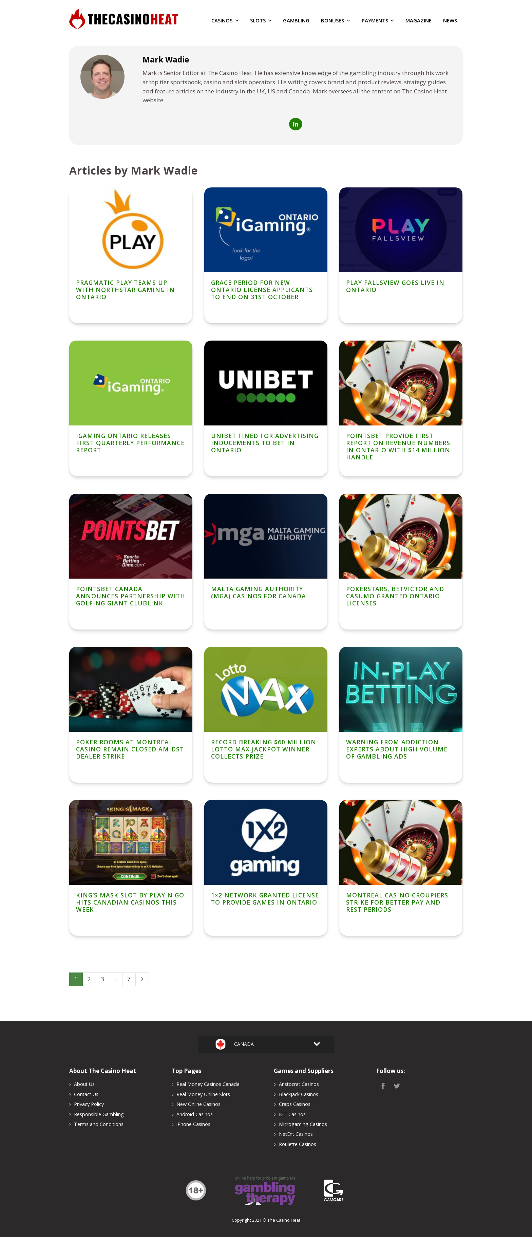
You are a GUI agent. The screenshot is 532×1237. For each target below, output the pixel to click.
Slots (260, 20)
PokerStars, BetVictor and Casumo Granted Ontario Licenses (395, 596)
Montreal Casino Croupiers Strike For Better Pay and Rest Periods (397, 902)
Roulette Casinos (297, 1144)
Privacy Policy (89, 1104)
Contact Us (86, 1094)
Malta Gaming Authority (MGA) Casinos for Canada (258, 592)
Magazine (418, 20)
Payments (378, 20)
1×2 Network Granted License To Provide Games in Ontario (265, 898)
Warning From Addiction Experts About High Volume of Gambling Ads (397, 749)
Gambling (296, 20)
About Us (84, 1084)
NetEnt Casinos (296, 1134)
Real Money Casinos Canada (208, 1084)
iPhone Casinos (193, 1124)
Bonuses (335, 20)
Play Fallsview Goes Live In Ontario (395, 286)
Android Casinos (194, 1114)
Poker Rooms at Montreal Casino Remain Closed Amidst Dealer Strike (130, 749)
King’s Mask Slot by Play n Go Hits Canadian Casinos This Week (130, 902)
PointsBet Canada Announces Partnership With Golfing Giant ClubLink (130, 596)
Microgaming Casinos (303, 1124)
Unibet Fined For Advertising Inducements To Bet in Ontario (265, 443)
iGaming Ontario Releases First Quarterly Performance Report (130, 443)
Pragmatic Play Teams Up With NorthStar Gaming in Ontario (125, 289)
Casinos (224, 20)
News (450, 20)
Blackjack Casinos (298, 1094)
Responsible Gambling (99, 1114)
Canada (242, 1044)
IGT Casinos (292, 1114)
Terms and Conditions (99, 1124)
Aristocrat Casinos (299, 1084)
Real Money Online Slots (203, 1094)
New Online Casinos (198, 1104)
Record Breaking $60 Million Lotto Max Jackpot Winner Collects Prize (263, 749)
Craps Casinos (294, 1104)
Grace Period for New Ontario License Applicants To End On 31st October (262, 289)
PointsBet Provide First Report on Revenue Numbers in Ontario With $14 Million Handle (398, 446)
